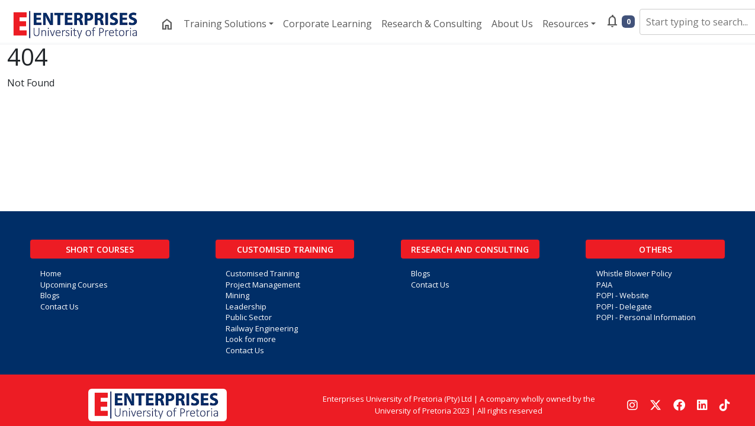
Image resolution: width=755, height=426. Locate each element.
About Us (512, 23)
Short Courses (100, 249)
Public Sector (249, 317)
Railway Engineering (262, 328)
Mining (237, 295)
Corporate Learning (327, 23)
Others (655, 249)
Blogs (50, 295)
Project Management (263, 284)
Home (51, 273)
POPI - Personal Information (646, 317)
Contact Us (59, 306)
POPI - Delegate (624, 306)
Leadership (246, 306)
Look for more (251, 339)
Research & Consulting (431, 23)
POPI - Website (622, 295)
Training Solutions (225, 23)
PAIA (604, 284)
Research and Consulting (470, 249)
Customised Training (285, 249)
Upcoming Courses (74, 284)
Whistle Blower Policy (634, 273)
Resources (565, 23)
